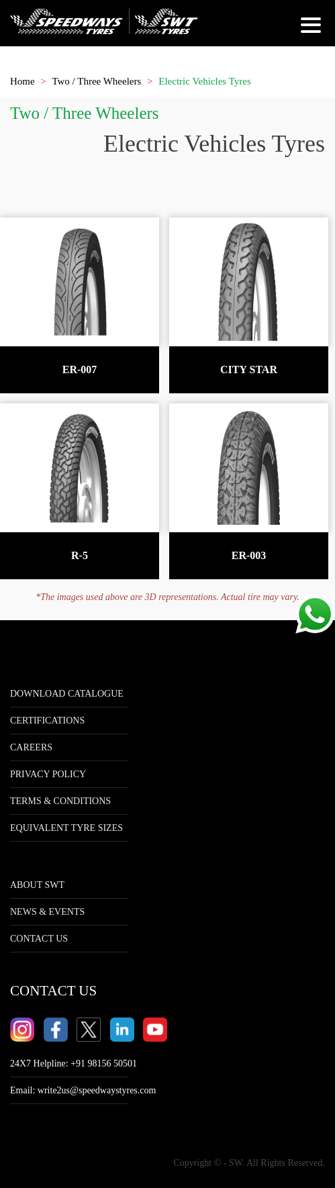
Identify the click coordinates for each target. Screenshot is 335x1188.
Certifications (47, 720)
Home (22, 81)
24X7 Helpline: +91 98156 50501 (73, 1063)
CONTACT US (39, 939)
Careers (31, 747)
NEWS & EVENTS (47, 912)
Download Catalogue (67, 694)
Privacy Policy (48, 774)
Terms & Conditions (60, 801)
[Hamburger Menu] (313, 29)
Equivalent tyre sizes (66, 828)
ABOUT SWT (37, 885)
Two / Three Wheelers (96, 81)
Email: (83, 1090)
